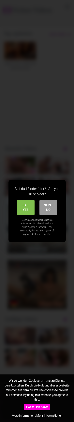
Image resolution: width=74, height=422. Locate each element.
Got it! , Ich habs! (37, 407)
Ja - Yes (26, 207)
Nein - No (48, 207)
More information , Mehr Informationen (37, 415)
